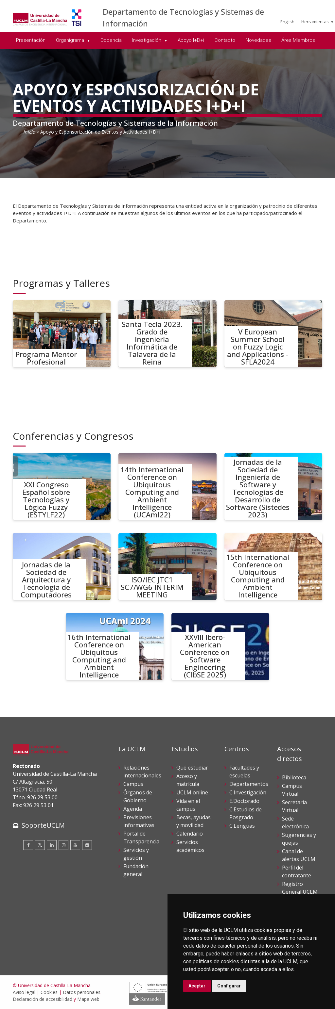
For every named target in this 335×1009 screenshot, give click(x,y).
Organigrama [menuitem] (70, 40)
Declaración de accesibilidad (42, 999)
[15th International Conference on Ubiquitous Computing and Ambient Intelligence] (273, 566)
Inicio (29, 132)
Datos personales (81, 992)
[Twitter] (40, 845)
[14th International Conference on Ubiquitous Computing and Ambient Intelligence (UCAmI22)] (167, 486)
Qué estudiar (192, 767)
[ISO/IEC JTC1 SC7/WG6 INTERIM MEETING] (167, 566)
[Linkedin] (52, 845)
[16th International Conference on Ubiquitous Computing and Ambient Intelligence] (114, 646)
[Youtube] (75, 845)
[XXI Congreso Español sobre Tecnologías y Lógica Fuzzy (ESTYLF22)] (61, 486)
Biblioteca (294, 777)
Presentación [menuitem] (30, 40)
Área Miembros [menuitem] (298, 40)
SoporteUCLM (43, 825)
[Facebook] (28, 845)
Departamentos (248, 784)
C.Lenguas (242, 825)
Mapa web (88, 999)
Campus (133, 784)
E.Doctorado (244, 801)
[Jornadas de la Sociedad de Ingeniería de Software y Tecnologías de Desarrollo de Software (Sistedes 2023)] (273, 486)
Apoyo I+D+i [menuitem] (191, 40)
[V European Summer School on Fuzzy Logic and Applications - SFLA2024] (273, 333)
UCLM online (192, 792)
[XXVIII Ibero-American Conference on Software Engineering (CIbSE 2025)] (220, 646)
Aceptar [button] (196, 985)
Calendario (189, 833)
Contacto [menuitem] (225, 40)
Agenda (132, 808)
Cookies (49, 992)
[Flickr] (87, 845)
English (287, 21)
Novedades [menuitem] (258, 40)
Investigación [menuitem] (147, 40)
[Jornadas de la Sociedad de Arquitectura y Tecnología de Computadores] (61, 566)
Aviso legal (24, 992)
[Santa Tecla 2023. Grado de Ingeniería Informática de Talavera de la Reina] (167, 333)
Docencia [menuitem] (111, 40)
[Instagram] (63, 845)
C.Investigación (247, 792)
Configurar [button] (229, 985)
